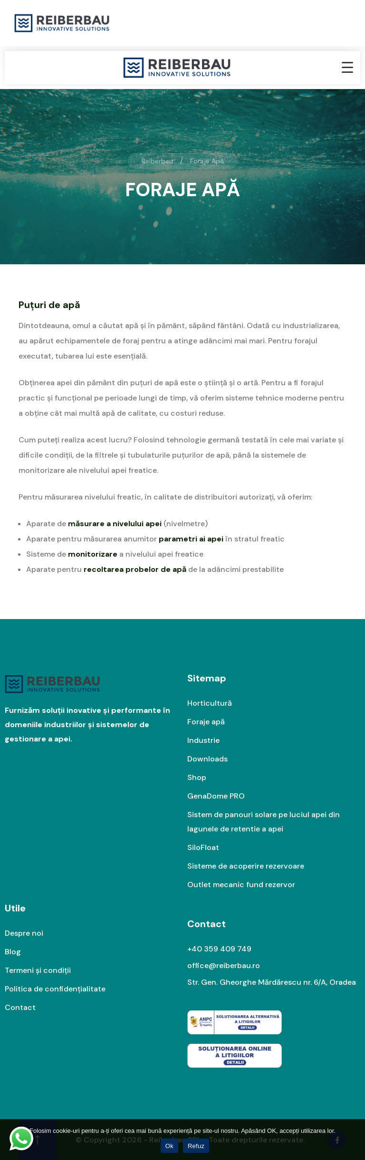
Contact (20, 1007)
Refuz (196, 1146)
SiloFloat (203, 847)
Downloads (207, 759)
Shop (196, 777)
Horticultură (209, 703)
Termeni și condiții (38, 970)
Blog (13, 952)
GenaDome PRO (216, 796)
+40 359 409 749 (219, 949)
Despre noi (24, 933)
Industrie (203, 740)
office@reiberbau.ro (223, 965)
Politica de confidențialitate (55, 989)
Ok (169, 1146)
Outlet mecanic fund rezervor (241, 885)
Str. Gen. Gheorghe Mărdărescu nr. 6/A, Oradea (271, 982)
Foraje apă (206, 722)
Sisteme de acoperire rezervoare (245, 866)
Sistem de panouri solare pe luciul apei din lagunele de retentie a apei (263, 822)
